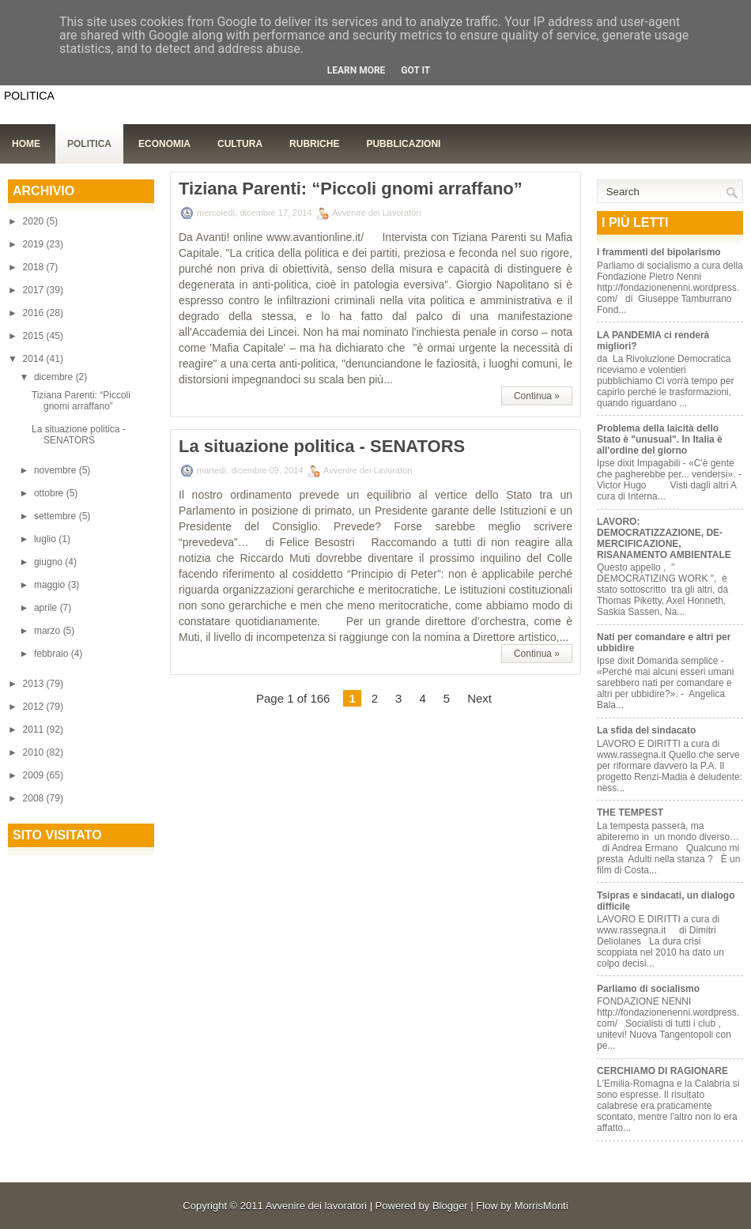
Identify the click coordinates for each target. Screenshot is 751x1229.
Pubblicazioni (403, 143)
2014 (35, 358)
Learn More (356, 70)
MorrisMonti (541, 1206)
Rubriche (314, 143)
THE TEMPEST (630, 812)
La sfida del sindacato (646, 730)
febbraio (52, 653)
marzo (48, 630)
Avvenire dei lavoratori (316, 1206)
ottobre (50, 493)
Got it (415, 70)
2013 (35, 683)
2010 (35, 752)
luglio (46, 539)
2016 (35, 313)
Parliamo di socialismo (648, 988)
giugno (49, 561)
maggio (51, 584)
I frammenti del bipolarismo (659, 252)
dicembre (55, 377)
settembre (56, 516)
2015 (35, 335)
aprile (47, 607)
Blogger (450, 1206)
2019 (35, 244)
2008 (35, 798)
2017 (35, 290)
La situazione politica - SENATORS (79, 435)
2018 (35, 267)
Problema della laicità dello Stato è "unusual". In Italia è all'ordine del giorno (660, 439)
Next (479, 698)
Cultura (239, 143)
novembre (56, 470)
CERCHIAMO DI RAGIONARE (662, 1070)
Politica (89, 143)
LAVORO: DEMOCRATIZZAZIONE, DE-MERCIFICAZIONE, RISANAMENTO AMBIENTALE (664, 538)
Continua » (537, 395)
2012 (35, 706)
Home (26, 143)
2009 (35, 775)
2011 (35, 729)
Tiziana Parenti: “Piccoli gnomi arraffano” (81, 401)
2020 (35, 221)
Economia (164, 143)
